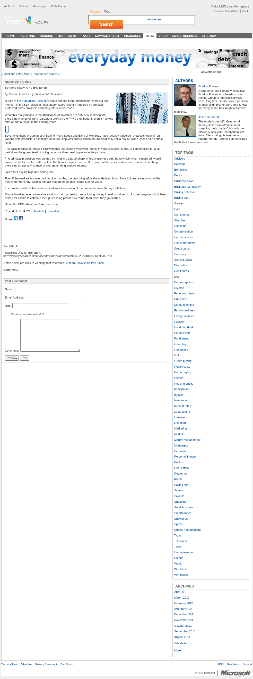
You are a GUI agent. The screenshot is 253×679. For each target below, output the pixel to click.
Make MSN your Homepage (230, 6)
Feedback (233, 664)
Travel (178, 546)
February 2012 (183, 603)
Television (180, 541)
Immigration (181, 389)
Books (178, 175)
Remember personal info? (25, 314)
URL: (8, 305)
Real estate (181, 467)
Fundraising (181, 338)
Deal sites (180, 265)
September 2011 (185, 631)
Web (107, 11)
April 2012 (180, 591)
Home (10, 35)
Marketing (180, 428)
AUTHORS (184, 81)
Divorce (179, 287)
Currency (180, 254)
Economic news (184, 293)
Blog (150, 35)
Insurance (132, 35)
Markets (39, 211)
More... (178, 650)
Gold (177, 355)
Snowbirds (181, 518)
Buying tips (181, 197)
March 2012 (181, 597)
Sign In (245, 11)
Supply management (187, 529)
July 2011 (180, 642)
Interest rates (182, 406)
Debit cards (181, 270)
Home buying (182, 372)
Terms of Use (9, 664)
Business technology (187, 186)
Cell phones (181, 214)
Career (178, 203)
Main (27, 74)
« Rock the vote (12, 74)
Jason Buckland (208, 117)
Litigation (180, 422)
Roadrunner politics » (46, 74)
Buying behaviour (185, 192)
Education (180, 299)
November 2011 (184, 620)
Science (179, 496)
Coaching (180, 225)
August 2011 (182, 637)
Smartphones (182, 513)
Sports (178, 524)
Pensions (180, 451)
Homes (178, 377)
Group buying (182, 360)
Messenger (39, 6)
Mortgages (181, 445)
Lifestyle (179, 417)
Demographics (183, 282)
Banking (46, 35)
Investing (27, 35)
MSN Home (58, 6)
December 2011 (184, 614)
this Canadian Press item (33, 100)
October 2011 (183, 625)
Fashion (179, 321)
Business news (184, 181)
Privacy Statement (46, 664)
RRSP (178, 479)
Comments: (12, 350)
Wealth (178, 563)
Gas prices (181, 349)
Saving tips (181, 484)
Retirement (67, 35)
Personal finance (185, 456)
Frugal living (182, 332)
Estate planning (184, 304)
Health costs (182, 366)
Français (218, 11)
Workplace (181, 574)
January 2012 (183, 608)
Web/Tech (180, 569)
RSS (221, 664)
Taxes (85, 35)
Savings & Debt (107, 35)
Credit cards (182, 248)
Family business (184, 310)
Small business (184, 507)
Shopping (180, 501)
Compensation (183, 231)
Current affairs (183, 259)
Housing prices (183, 383)
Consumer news (184, 242)
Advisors (179, 158)
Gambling (180, 344)
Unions (178, 557)
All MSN (9, 6)
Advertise (26, 664)
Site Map (209, 35)
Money (41, 22)
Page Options (232, 11)
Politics (178, 462)
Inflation (179, 394)
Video (163, 35)
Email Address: (14, 297)
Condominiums (184, 237)
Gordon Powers (208, 86)
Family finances (184, 316)
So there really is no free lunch (84, 262)
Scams (178, 490)
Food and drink (184, 327)
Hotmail (23, 6)
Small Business (185, 35)
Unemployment (184, 552)
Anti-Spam (66, 664)
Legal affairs (182, 411)
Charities (180, 220)
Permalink (53, 211)
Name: (9, 289)
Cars (177, 209)
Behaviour (180, 169)
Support (247, 664)
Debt (177, 276)
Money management (187, 439)
